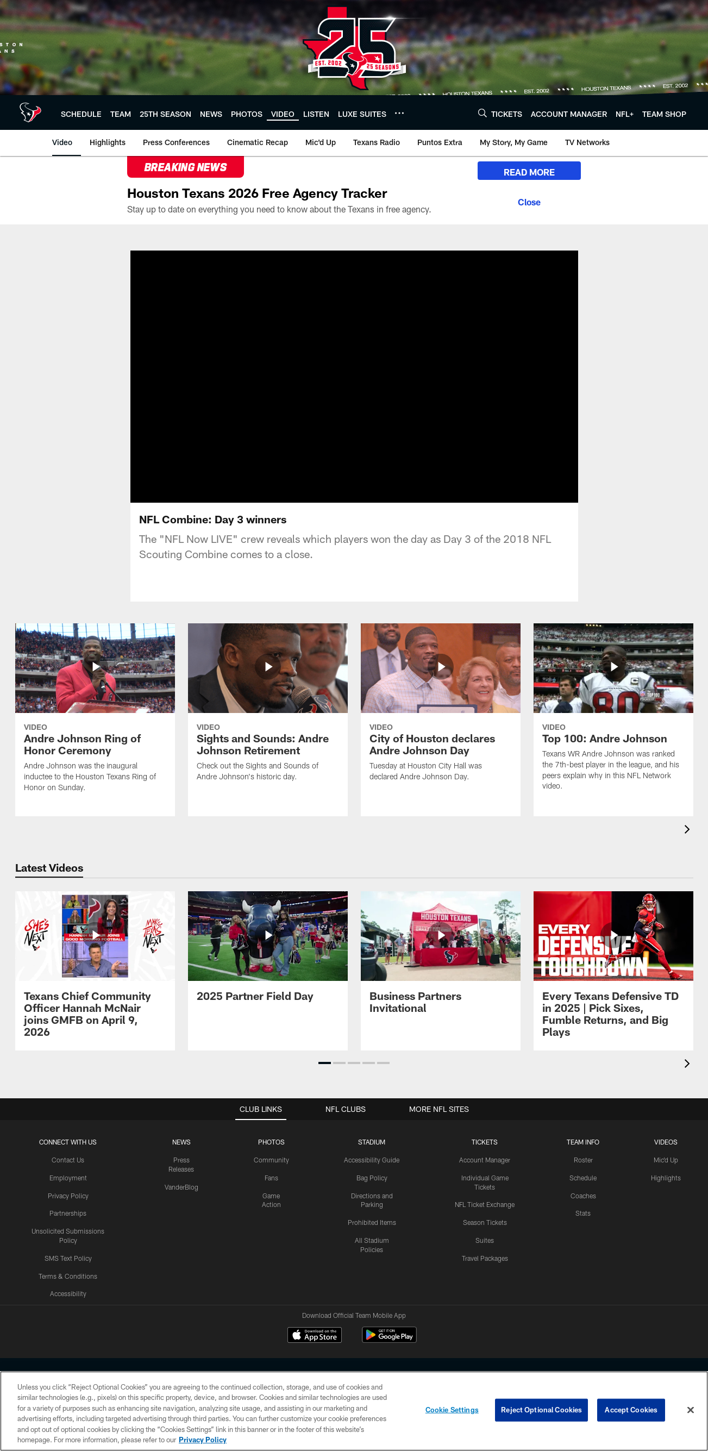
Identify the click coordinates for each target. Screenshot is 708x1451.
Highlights (666, 1177)
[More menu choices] (399, 113)
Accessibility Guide (371, 1160)
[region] (354, 1411)
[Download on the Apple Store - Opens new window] (314, 1336)
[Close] (529, 200)
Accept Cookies (631, 1409)
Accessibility (68, 1293)
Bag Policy (371, 1177)
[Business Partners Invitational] (441, 959)
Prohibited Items (372, 1222)
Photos (271, 1142)
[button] (324, 1063)
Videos (666, 1142)
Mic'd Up (666, 1160)
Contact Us (68, 1160)
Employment (68, 1177)
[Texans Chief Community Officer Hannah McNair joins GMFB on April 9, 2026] (95, 970)
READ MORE (529, 172)
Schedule (583, 1177)
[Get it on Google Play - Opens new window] (389, 1340)
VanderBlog (181, 1187)
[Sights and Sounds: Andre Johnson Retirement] (268, 709)
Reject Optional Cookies (541, 1409)
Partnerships (67, 1213)
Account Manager (484, 1160)
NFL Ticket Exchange (485, 1204)
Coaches (583, 1195)
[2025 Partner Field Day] (268, 953)
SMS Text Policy (68, 1258)
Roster (583, 1160)
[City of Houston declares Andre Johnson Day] (441, 709)
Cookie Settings (452, 1409)
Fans (271, 1177)
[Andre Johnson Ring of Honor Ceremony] (95, 714)
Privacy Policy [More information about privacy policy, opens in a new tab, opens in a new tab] (203, 1439)
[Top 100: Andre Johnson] (613, 713)
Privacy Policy (68, 1195)
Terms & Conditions (68, 1276)
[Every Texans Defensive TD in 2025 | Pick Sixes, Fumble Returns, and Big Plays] (613, 970)
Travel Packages (485, 1258)
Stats (583, 1213)
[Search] (482, 112)
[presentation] (689, 830)
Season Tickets (485, 1222)
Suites (484, 1240)
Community (271, 1160)
